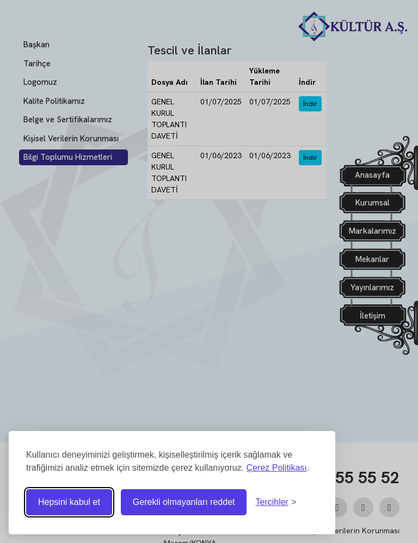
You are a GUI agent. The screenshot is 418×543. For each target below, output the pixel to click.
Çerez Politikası (277, 467)
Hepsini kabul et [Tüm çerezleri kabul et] (69, 502)
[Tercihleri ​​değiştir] (275, 502)
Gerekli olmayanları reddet (184, 502)
